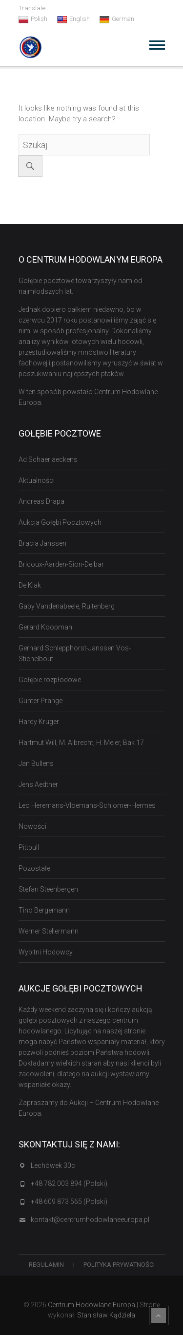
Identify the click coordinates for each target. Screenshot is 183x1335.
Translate (32, 8)
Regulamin (46, 1264)
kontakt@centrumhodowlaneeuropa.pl (90, 1219)
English (73, 19)
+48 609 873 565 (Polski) (69, 1201)
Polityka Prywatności (119, 1264)
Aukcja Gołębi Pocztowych (60, 522)
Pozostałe (34, 868)
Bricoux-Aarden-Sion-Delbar (61, 564)
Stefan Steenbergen (48, 889)
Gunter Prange (40, 701)
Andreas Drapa (41, 501)
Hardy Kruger (39, 721)
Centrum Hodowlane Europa (91, 1305)
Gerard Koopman (45, 627)
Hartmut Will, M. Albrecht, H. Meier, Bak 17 (81, 742)
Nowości (32, 826)
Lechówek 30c (53, 1165)
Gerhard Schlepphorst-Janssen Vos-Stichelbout (75, 653)
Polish (33, 19)
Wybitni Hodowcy (46, 952)
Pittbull (29, 847)
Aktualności (37, 480)
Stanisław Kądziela (106, 1315)
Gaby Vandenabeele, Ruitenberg (67, 606)
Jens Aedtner (38, 784)
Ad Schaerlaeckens (48, 459)
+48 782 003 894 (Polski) (69, 1183)
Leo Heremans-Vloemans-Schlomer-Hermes (87, 805)
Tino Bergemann (44, 910)
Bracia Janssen (42, 543)
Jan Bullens (36, 763)
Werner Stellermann (49, 931)
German (117, 19)
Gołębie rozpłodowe (50, 680)
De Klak (30, 585)
